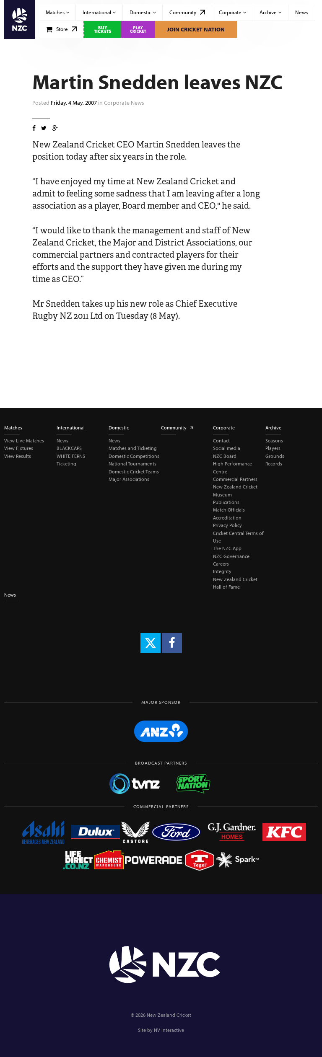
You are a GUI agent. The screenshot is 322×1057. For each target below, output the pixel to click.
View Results (17, 456)
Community (187, 12)
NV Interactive (169, 1030)
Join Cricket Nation (196, 29)
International (99, 12)
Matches (57, 12)
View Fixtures (18, 448)
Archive (270, 12)
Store (61, 29)
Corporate (232, 12)
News (301, 12)
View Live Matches (24, 440)
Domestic (143, 12)
